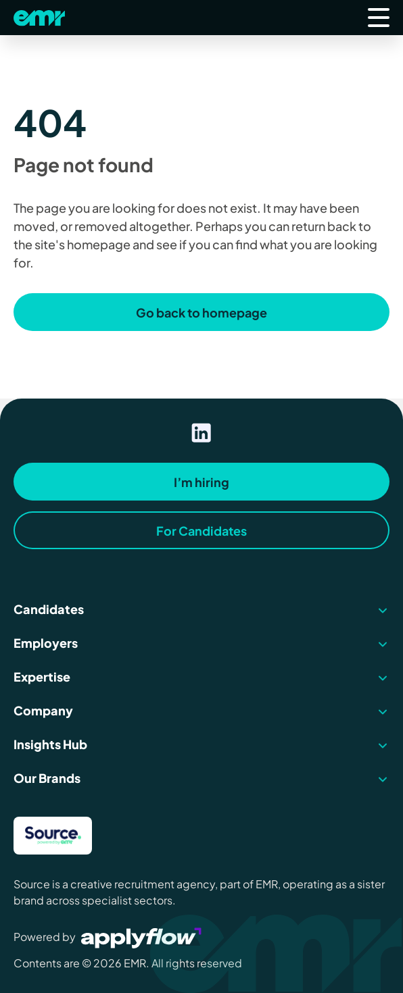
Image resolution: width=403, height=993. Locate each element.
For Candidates (201, 530)
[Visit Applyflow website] (142, 936)
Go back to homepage (201, 312)
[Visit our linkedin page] (201, 433)
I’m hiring (201, 482)
